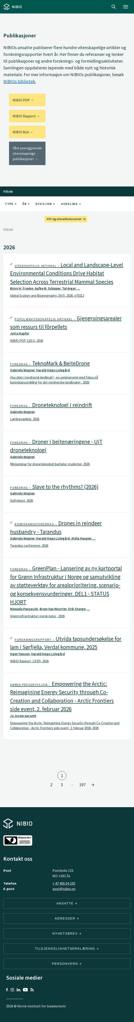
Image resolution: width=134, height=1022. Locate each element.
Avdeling (71, 204)
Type (10, 204)
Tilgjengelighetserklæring (67, 948)
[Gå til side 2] (92, 784)
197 (82, 784)
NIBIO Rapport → (26, 116)
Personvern (67, 963)
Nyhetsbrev (67, 933)
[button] (67, 280)
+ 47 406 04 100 (63, 883)
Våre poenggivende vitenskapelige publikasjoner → (27, 153)
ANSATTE (67, 903)
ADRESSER (67, 918)
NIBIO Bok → (23, 132)
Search (113, 6)
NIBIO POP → (23, 100)
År (26, 204)
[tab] (67, 280)
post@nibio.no (63, 888)
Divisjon (45, 204)
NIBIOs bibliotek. (19, 81)
